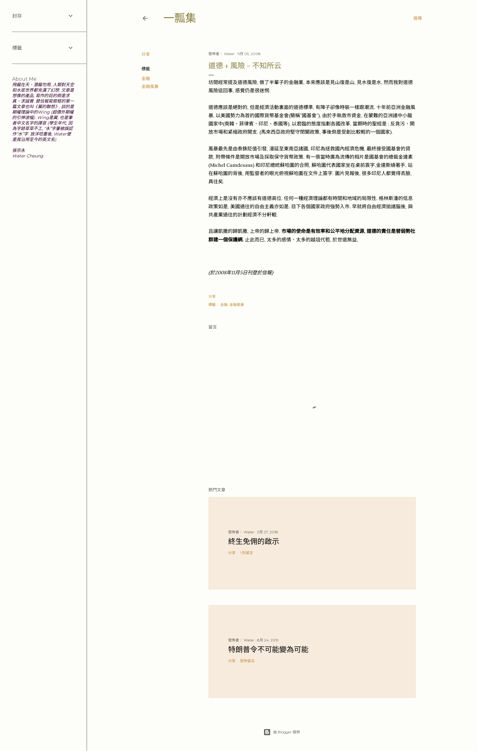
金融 (145, 78)
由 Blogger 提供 (281, 732)
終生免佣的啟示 (253, 541)
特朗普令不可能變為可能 (268, 649)
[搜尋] (417, 18)
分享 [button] (145, 54)
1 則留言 (246, 552)
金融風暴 (149, 86)
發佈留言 (247, 660)
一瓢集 (179, 18)
